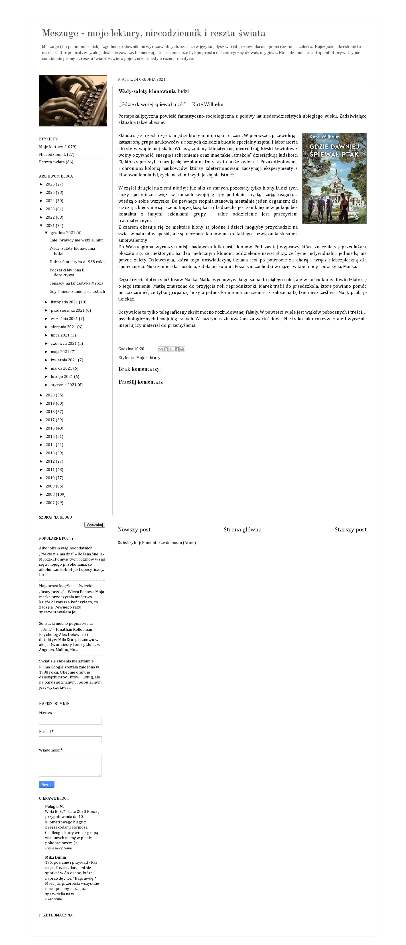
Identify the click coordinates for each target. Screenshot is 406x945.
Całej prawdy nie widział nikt (76, 240)
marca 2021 (62, 368)
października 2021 (68, 310)
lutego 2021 (62, 376)
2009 (51, 486)
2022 (51, 217)
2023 (51, 209)
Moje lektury (148, 358)
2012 (51, 461)
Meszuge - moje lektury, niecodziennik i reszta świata (154, 34)
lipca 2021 (60, 335)
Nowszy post (134, 530)
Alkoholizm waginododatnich (65, 548)
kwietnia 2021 (64, 360)
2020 (51, 395)
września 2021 (65, 319)
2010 (51, 478)
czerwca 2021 (64, 343)
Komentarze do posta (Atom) (169, 543)
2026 (51, 184)
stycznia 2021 (64, 385)
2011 (51, 470)
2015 (51, 436)
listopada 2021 (65, 302)
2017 (51, 420)
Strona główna (243, 530)
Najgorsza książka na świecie (65, 586)
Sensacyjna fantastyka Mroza (76, 283)
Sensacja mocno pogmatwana (66, 623)
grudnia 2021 (63, 233)
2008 (51, 494)
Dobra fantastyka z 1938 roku (77, 262)
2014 (51, 445)
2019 (51, 403)
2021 (51, 225)
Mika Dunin (55, 857)
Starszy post (351, 530)
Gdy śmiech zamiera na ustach (77, 291)
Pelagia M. (54, 807)
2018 (51, 412)
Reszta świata (52, 162)
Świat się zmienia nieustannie (66, 661)
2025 (51, 192)
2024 (51, 201)
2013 (51, 453)
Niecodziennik (52, 154)
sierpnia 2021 (64, 327)
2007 (51, 503)
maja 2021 (60, 352)
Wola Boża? (55, 812)
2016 (51, 428)
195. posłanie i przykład (67, 863)
